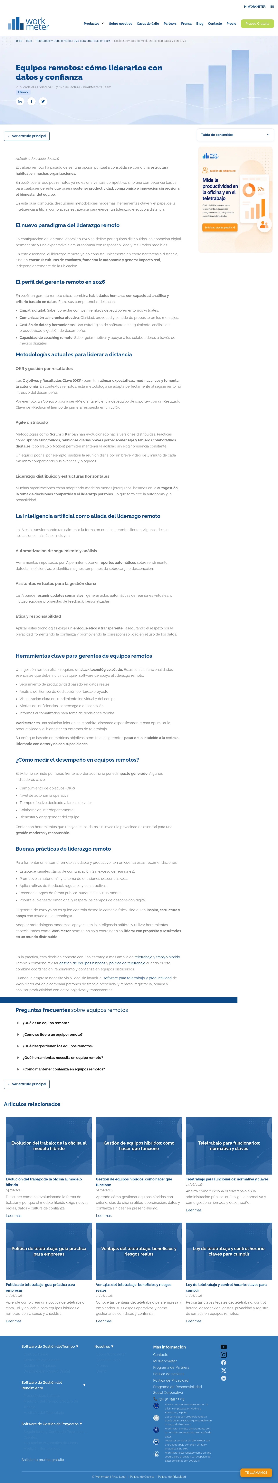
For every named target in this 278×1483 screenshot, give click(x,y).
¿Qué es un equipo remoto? (42, 1023)
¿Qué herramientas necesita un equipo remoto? (59, 1057)
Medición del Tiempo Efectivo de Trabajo (51, 1403)
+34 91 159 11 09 (171, 1399)
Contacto (160, 1355)
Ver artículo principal (29, 136)
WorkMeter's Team (97, 87)
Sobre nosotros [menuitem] (120, 23)
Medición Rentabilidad (42, 1447)
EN (272, 6)
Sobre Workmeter (111, 1353)
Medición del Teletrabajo (44, 1411)
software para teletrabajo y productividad (137, 978)
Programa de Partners (171, 1367)
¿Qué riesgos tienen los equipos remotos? (54, 1046)
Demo (101, 1370)
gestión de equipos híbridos (82, 963)
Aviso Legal (119, 1476)
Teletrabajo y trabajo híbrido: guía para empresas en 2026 (73, 40)
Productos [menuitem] (94, 23)
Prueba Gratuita (257, 23)
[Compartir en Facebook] (31, 101)
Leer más (14, 1216)
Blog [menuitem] (199, 23)
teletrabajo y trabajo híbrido (157, 957)
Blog (29, 40)
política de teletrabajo (127, 963)
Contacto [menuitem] (215, 23)
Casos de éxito (108, 1359)
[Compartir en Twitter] (43, 101)
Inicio (19, 40)
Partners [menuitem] (170, 23)
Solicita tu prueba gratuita (43, 1460)
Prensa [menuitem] (186, 23)
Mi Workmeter (165, 1361)
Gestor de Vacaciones (42, 1359)
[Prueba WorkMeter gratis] (235, 201)
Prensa (102, 1364)
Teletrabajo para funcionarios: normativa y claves (227, 1179)
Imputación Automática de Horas (51, 1442)
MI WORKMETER (254, 6)
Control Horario (36, 1353)
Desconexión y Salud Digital (47, 1370)
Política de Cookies (142, 1476)
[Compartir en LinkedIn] (20, 101)
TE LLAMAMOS (256, 1473)
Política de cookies (168, 1374)
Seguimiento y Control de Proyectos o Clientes (55, 1433)
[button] (235, 135)
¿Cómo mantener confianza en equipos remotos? (60, 1069)
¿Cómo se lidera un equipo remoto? (49, 1034)
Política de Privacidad (170, 1380)
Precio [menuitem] (231, 23)
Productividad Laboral (42, 1394)
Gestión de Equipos (40, 1364)
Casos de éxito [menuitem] (148, 23)
